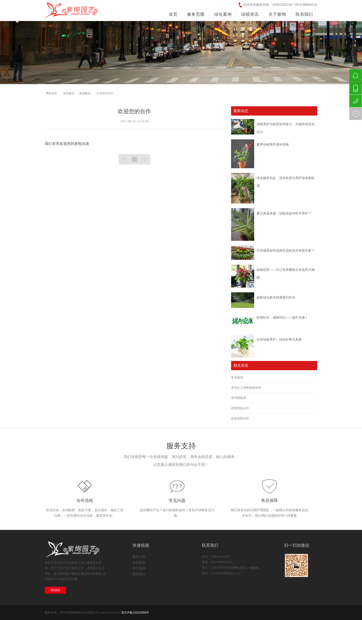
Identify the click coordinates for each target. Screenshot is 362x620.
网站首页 (51, 93)
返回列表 (134, 159)
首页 (173, 14)
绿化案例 (68, 93)
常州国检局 (238, 398)
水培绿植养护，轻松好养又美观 (279, 339)
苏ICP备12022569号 (135, 612)
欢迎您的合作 (240, 408)
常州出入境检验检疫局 (246, 387)
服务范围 (139, 557)
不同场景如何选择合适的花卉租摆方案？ (285, 250)
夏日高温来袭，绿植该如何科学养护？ (283, 213)
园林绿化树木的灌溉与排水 (275, 297)
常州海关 (237, 377)
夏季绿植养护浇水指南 (272, 144)
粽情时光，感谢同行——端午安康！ (282, 317)
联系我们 (139, 574)
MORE (55, 590)
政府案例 (84, 93)
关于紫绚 (139, 568)
